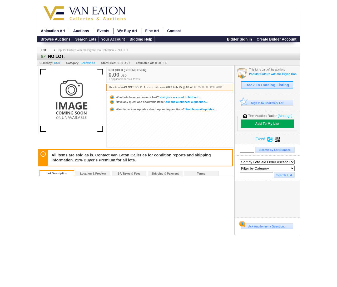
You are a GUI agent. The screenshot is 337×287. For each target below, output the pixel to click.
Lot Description (57, 173)
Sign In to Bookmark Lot (262, 103)
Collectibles (88, 63)
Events (103, 31)
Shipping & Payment (165, 173)
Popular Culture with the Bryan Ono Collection (85, 50)
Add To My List (267, 124)
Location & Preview (93, 173)
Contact (174, 31)
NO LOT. (123, 50)
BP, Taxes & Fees (129, 173)
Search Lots (85, 39)
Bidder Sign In (239, 39)
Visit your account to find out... (155, 97)
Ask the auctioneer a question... (158, 101)
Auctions (81, 31)
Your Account (113, 39)
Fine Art (152, 31)
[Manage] (285, 116)
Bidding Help (141, 39)
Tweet (260, 138)
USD (57, 63)
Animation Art (53, 31)
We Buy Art (127, 31)
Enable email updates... (162, 109)
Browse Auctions (56, 39)
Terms (201, 173)
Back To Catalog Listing (267, 85)
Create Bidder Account (276, 39)
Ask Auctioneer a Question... (263, 225)
